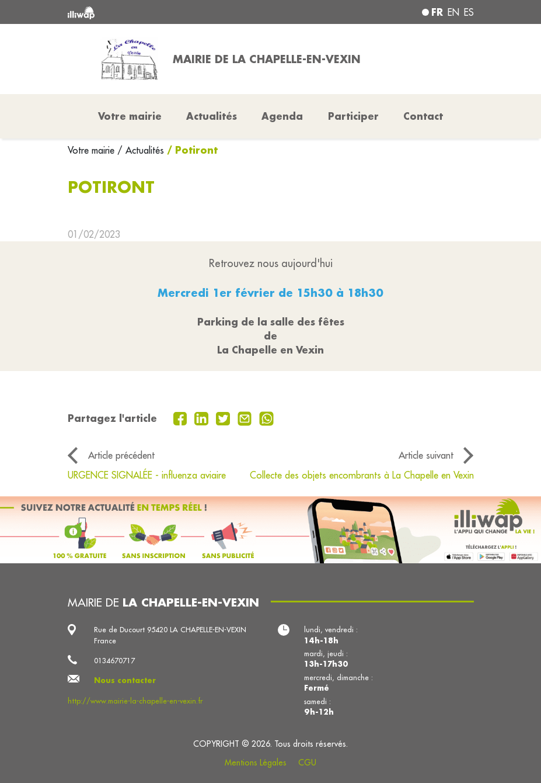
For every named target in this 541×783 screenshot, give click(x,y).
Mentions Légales (256, 762)
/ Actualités (140, 150)
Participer (353, 116)
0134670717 (114, 660)
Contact (423, 116)
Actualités (211, 116)
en (453, 12)
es (469, 12)
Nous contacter (125, 680)
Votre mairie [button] (130, 116)
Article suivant (426, 455)
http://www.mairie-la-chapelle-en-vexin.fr (135, 700)
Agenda (282, 116)
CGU (307, 762)
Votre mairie (92, 150)
